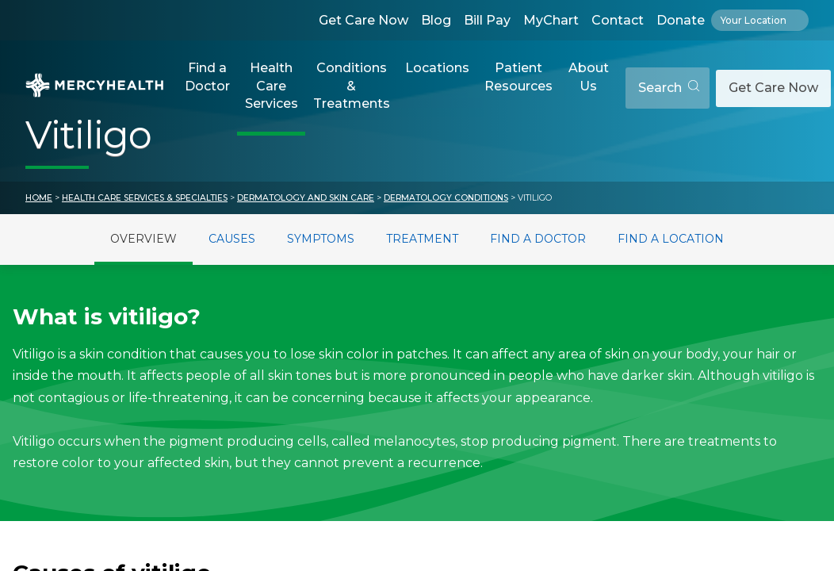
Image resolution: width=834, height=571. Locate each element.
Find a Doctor (207, 76)
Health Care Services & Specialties (145, 198)
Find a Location (671, 239)
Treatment (422, 239)
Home (38, 198)
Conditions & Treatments (351, 85)
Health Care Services (271, 85)
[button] (207, 88)
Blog (436, 20)
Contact (617, 20)
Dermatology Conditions (446, 198)
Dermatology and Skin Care (305, 198)
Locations (437, 67)
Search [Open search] (668, 87)
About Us (588, 76)
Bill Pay (487, 20)
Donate (680, 20)
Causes (231, 239)
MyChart (551, 20)
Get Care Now (363, 20)
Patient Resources (518, 76)
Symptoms (320, 239)
